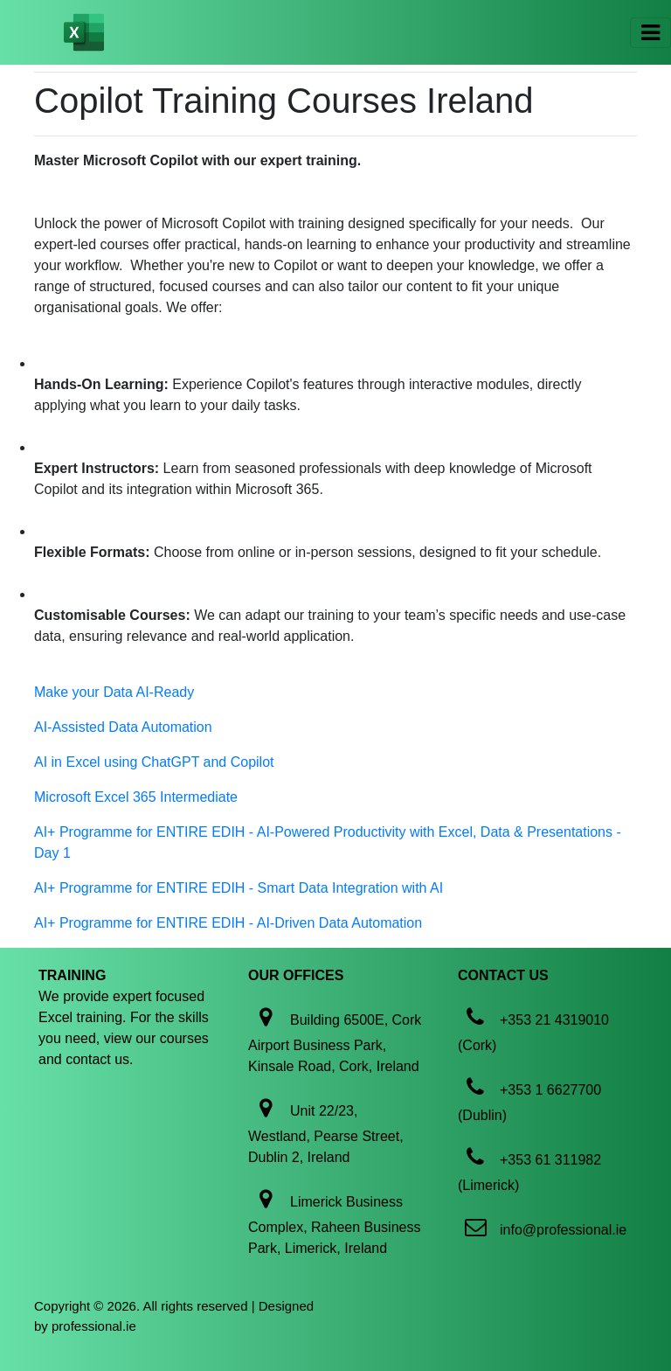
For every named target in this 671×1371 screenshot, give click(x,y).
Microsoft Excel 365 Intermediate (136, 797)
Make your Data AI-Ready (114, 692)
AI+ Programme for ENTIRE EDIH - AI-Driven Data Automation (228, 922)
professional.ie (94, 1326)
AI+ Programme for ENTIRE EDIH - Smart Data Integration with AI (238, 887)
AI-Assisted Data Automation (123, 727)
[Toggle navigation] (650, 32)
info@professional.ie (563, 1229)
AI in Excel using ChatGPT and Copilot (154, 762)
